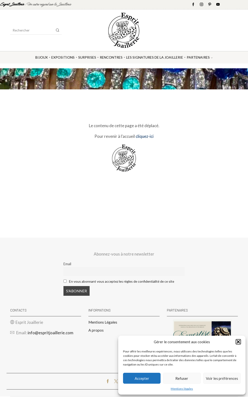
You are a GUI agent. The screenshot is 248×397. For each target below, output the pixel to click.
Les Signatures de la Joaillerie (154, 57)
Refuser (181, 378)
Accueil (16, 76)
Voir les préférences (222, 378)
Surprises (87, 57)
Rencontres (111, 57)
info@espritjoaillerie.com (50, 333)
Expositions (63, 57)
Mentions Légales (102, 322)
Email (67, 264)
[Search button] (58, 30)
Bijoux (41, 57)
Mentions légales (182, 388)
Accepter (142, 378)
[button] (238, 341)
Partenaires (200, 57)
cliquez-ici (145, 136)
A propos (96, 330)
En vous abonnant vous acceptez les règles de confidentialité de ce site (123, 281)
